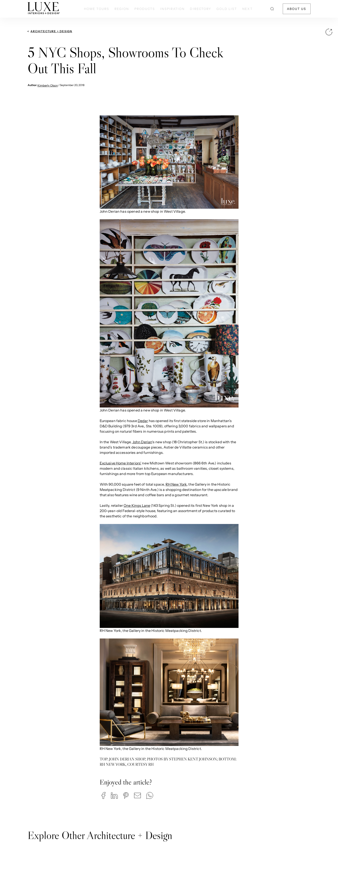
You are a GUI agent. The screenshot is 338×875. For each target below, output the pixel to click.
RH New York (176, 484)
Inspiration (172, 9)
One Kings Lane (137, 505)
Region (122, 9)
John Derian (142, 442)
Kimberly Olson (48, 85)
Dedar (143, 421)
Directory (200, 9)
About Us (296, 9)
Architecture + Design (51, 31)
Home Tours (96, 9)
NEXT (247, 9)
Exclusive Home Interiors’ (120, 463)
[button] (103, 795)
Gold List (226, 9)
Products (144, 9)
